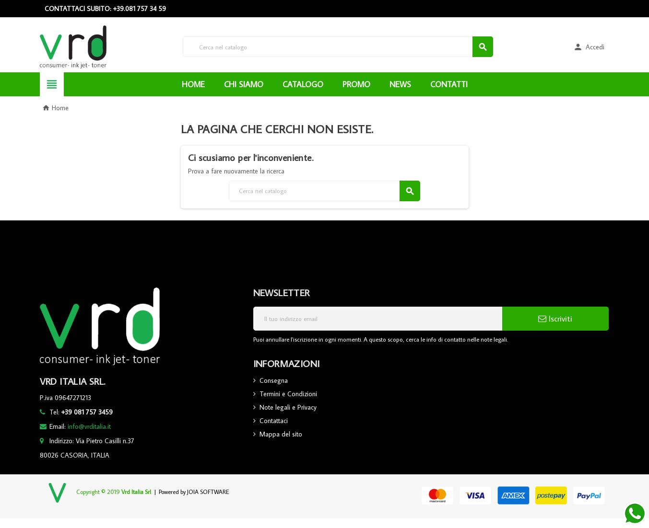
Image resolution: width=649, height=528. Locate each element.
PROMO (356, 84)
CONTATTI (449, 84)
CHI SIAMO (243, 84)
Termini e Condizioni (288, 394)
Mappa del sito (281, 434)
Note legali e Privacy (288, 407)
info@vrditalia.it (89, 426)
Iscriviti (555, 318)
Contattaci (274, 420)
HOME (193, 84)
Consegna (274, 380)
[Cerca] (338, 46)
